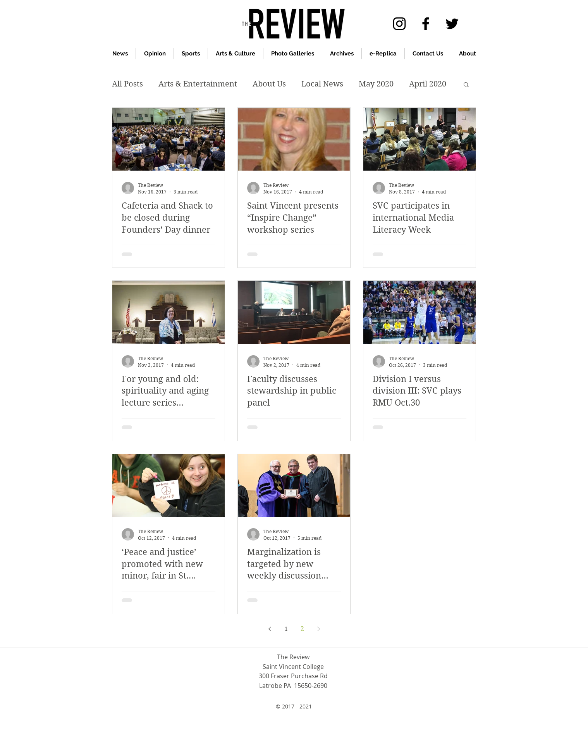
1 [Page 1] (286, 628)
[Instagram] (399, 23)
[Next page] (318, 629)
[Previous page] (270, 629)
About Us (269, 83)
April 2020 (427, 83)
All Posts (127, 83)
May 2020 (376, 83)
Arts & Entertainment (197, 83)
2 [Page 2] (302, 628)
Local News (322, 83)
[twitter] (452, 23)
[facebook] (425, 23)
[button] (466, 85)
